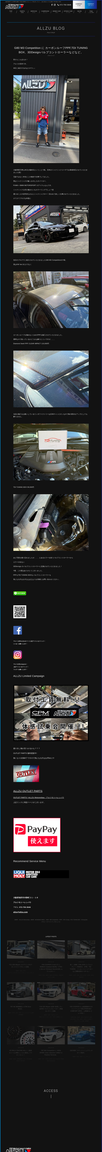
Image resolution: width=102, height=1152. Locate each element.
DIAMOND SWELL (40, 919)
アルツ (44, 921)
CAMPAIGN (45, 12)
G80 (48, 919)
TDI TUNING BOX (75, 919)
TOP (11, 12)
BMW (16, 919)
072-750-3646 (65, 5)
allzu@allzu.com (20, 912)
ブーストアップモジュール (53, 921)
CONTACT (91, 4)
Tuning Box (85, 919)
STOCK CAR (68, 12)
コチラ (30, 579)
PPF (61, 919)
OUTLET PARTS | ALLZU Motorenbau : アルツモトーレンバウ (38, 797)
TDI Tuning (66, 919)
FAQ (91, 12)
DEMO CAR (57, 12)
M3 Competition (54, 919)
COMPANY (79, 4)
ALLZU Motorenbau (25, 919)
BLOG (79, 12)
